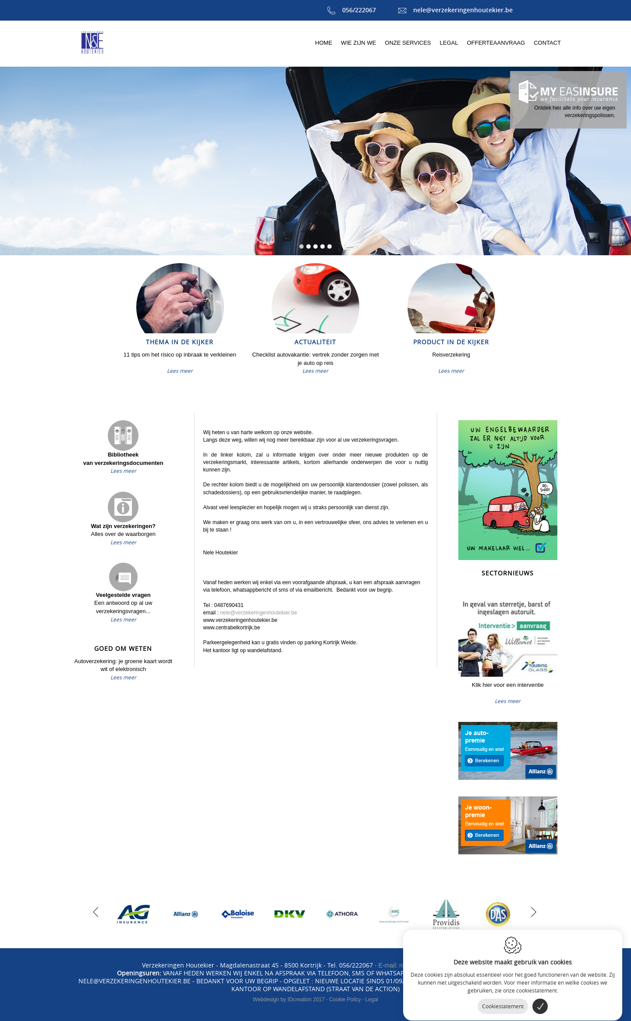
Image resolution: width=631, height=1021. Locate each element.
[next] (531, 911)
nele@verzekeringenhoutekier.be (455, 10)
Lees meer (180, 370)
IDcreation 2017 (289, 999)
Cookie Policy (345, 999)
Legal (371, 999)
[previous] (95, 911)
